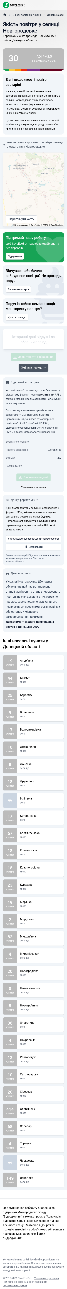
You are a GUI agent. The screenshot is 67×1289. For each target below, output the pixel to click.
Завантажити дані (33, 498)
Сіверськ (40, 1112)
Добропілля (40, 768)
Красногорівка (40, 888)
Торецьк (40, 1164)
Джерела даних (21, 234)
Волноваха (40, 733)
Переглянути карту (21, 228)
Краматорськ (40, 871)
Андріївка (40, 681)
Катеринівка (40, 837)
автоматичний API (48, 415)
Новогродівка (40, 992)
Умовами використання (18, 579)
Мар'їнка (40, 923)
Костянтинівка (40, 854)
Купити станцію (17, 326)
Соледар (40, 1147)
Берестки (40, 716)
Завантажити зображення (33, 378)
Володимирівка (40, 750)
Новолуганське (40, 1009)
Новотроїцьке (40, 1026)
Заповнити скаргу (18, 298)
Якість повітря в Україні (27, 23)
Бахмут (40, 699)
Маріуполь (40, 940)
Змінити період (33, 388)
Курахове (40, 906)
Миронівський (40, 974)
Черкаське (40, 1181)
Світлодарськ (40, 1095)
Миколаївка (40, 957)
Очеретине (40, 1043)
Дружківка (40, 802)
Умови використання (33, 508)
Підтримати (15, 265)
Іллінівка (40, 819)
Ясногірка (40, 1199)
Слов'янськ (40, 1130)
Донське (40, 785)
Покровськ (40, 1061)
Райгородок (40, 1078)
